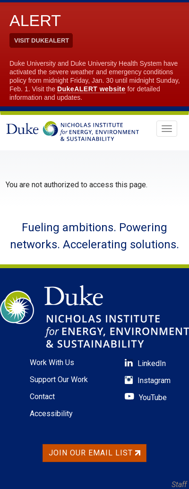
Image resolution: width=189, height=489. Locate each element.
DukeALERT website (91, 89)
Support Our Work (59, 379)
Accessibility (51, 413)
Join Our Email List (94, 452)
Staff (179, 484)
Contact (42, 396)
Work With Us (52, 362)
